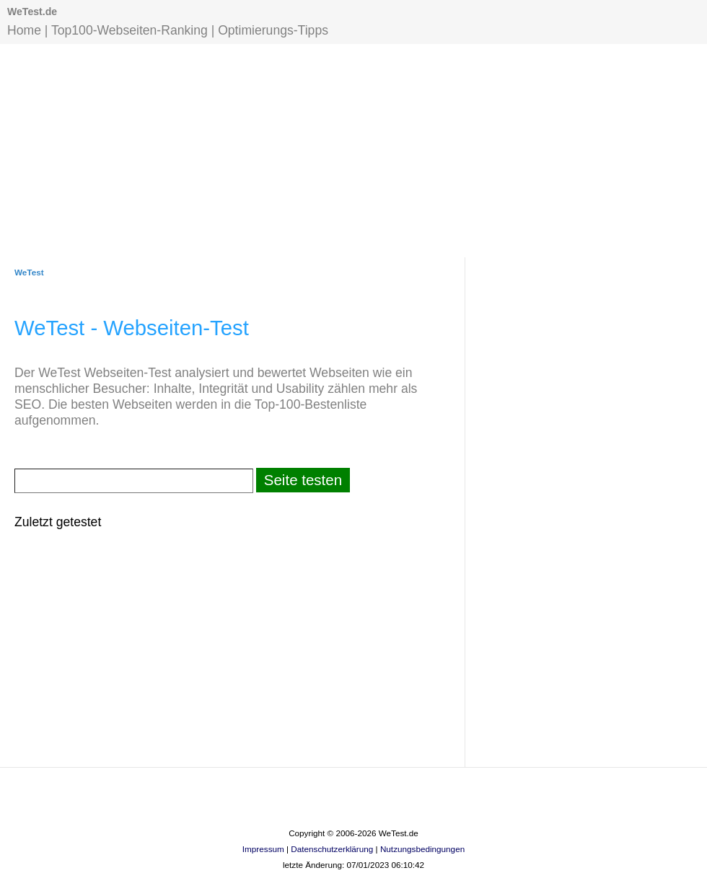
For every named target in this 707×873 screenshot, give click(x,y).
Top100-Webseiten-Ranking (129, 30)
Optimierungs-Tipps (273, 30)
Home (24, 30)
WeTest (29, 272)
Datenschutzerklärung (332, 849)
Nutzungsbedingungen (422, 849)
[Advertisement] (353, 149)
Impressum (263, 849)
